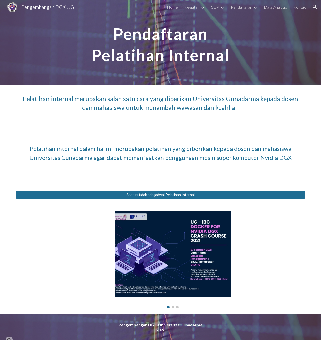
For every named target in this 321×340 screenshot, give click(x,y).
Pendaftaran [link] (241, 7)
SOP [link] (215, 7)
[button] (315, 7)
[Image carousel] (173, 259)
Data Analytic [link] (275, 7)
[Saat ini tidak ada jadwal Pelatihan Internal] (160, 195)
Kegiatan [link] (191, 7)
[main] (160, 42)
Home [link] (172, 7)
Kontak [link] (299, 7)
